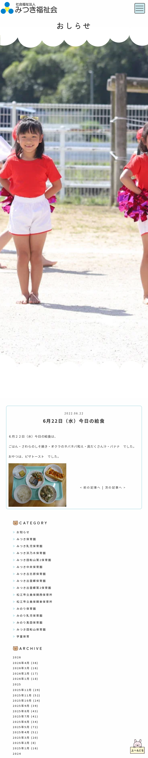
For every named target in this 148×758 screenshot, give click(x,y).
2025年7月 (21, 716)
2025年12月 (22, 690)
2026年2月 (21, 673)
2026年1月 (21, 679)
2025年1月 (21, 748)
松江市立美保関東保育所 (35, 602)
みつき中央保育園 (30, 567)
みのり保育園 (26, 608)
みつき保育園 (26, 539)
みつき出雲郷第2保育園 (34, 588)
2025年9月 (21, 706)
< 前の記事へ (90, 487)
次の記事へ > (116, 487)
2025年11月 (22, 695)
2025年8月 (21, 711)
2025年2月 (21, 743)
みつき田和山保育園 (31, 629)
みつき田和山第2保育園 (34, 560)
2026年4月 (21, 663)
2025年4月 (21, 732)
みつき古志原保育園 (31, 574)
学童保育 (23, 636)
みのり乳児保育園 (30, 615)
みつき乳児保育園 (30, 546)
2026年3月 (21, 668)
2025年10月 (22, 700)
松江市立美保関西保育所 (35, 595)
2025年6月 (21, 722)
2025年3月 (21, 737)
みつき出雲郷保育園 (31, 581)
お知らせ (23, 532)
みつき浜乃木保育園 (31, 553)
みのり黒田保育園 (30, 622)
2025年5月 (21, 727)
